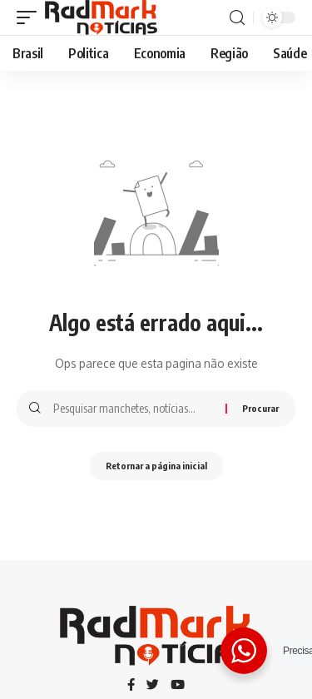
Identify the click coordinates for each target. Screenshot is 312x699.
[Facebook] (131, 685)
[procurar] (237, 18)
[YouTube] (178, 685)
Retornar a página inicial (156, 465)
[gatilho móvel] (31, 17)
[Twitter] (153, 685)
